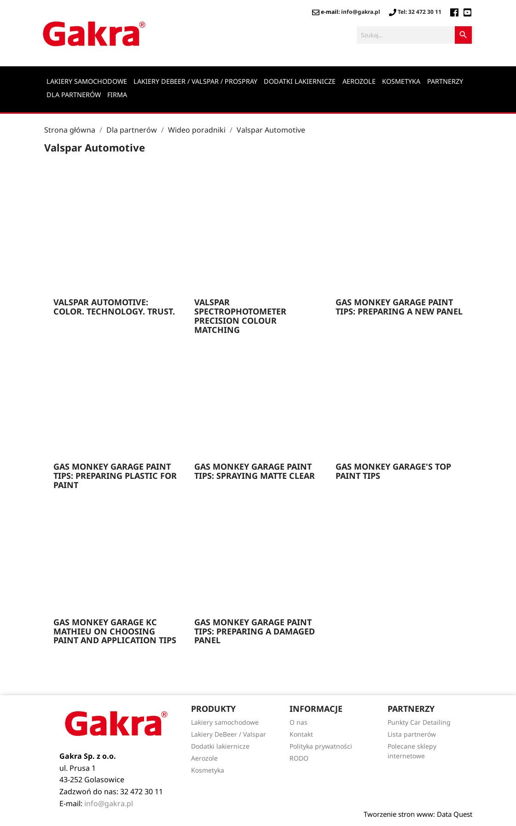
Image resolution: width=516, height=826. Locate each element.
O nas (298, 722)
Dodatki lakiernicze (300, 81)
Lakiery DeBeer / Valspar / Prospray (195, 81)
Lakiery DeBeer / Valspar (228, 734)
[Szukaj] (415, 35)
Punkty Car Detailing (419, 722)
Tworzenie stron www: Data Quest (418, 814)
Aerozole (359, 81)
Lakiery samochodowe (86, 81)
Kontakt (301, 734)
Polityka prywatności (321, 746)
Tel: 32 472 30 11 (415, 12)
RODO (299, 758)
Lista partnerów (412, 734)
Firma (117, 94)
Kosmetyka (401, 81)
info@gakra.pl (360, 12)
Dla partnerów (73, 94)
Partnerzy (445, 81)
